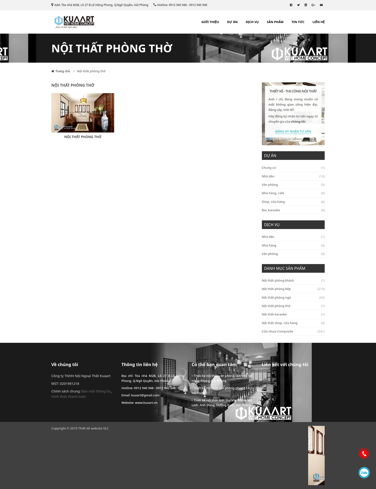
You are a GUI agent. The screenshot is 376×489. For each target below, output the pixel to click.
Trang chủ (62, 71)
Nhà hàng (293, 245)
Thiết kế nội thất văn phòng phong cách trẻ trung (222, 390)
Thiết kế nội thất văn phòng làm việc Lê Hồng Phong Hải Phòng (222, 378)
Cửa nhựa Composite (293, 331)
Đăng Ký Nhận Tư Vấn (293, 131)
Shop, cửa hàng (293, 201)
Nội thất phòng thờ (91, 71)
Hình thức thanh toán (68, 396)
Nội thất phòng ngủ (293, 297)
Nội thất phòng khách (293, 280)
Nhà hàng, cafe (293, 193)
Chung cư (293, 167)
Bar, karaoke (293, 210)
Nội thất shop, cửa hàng (293, 323)
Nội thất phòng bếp (293, 288)
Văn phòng (293, 184)
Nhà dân (293, 176)
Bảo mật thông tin (96, 391)
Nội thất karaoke (293, 314)
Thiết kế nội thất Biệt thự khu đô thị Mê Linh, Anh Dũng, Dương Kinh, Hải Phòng (222, 402)
